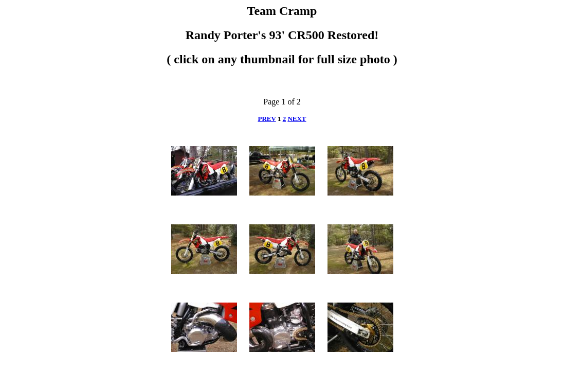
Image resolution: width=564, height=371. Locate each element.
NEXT (296, 118)
